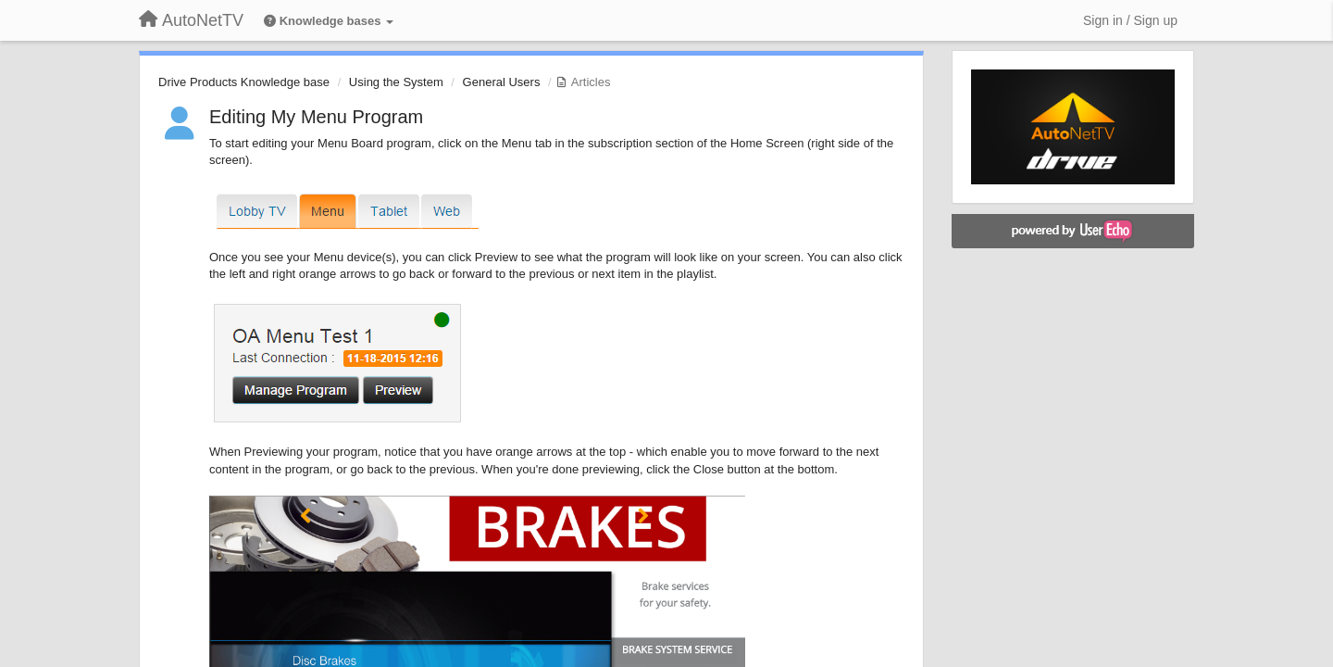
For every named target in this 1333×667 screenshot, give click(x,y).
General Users (502, 82)
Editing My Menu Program (316, 117)
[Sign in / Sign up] (1130, 20)
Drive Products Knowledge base (244, 82)
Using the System (396, 82)
